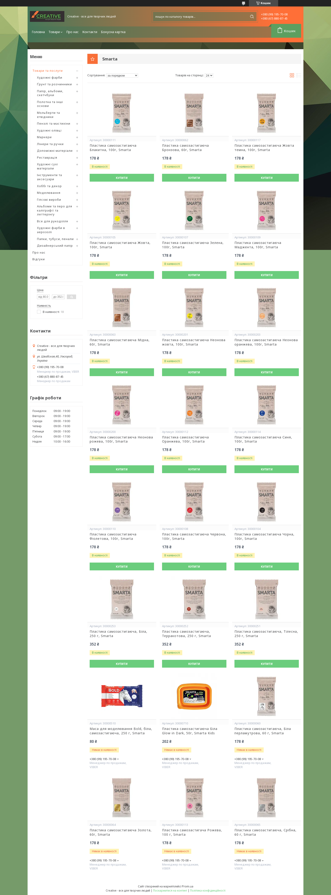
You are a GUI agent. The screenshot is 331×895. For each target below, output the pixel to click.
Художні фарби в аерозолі (51, 230)
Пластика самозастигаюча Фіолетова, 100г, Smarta (113, 536)
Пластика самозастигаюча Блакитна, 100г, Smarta (113, 147)
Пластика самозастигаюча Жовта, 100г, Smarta (120, 245)
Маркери (44, 137)
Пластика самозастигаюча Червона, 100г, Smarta (194, 536)
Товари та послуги (47, 71)
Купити (122, 178)
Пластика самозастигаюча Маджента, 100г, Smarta (257, 245)
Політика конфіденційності (207, 890)
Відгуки (38, 259)
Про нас (72, 32)
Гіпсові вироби (49, 199)
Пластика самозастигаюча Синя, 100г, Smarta (263, 439)
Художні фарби (49, 77)
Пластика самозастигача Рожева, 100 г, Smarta (192, 832)
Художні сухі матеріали (47, 166)
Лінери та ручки (50, 144)
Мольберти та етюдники (48, 115)
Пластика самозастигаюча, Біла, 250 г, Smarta (118, 633)
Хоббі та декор (49, 186)
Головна (38, 32)
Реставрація (47, 157)
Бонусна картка (113, 32)
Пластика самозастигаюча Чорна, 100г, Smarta (264, 536)
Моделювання (48, 193)
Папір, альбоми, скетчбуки (50, 93)
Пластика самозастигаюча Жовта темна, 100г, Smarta (264, 147)
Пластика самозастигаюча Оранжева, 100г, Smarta (185, 439)
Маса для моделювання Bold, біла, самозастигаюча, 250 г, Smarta (121, 731)
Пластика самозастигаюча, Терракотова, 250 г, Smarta (186, 633)
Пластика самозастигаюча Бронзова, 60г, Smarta (185, 147)
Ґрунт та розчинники (54, 84)
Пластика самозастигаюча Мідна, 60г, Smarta (120, 342)
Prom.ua (187, 886)
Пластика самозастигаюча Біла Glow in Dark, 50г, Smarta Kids (189, 731)
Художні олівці (49, 130)
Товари (54, 32)
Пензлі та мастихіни (53, 123)
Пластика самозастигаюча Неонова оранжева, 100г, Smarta (266, 342)
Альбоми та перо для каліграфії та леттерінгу (54, 210)
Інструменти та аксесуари (49, 177)
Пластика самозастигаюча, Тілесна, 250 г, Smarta (266, 633)
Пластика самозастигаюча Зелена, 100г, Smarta (193, 245)
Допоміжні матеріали (55, 151)
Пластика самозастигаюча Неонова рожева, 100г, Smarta (121, 439)
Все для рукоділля (52, 221)
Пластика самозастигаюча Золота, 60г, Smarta (121, 832)
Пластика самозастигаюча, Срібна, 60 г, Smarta (265, 832)
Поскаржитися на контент (170, 890)
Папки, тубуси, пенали (55, 239)
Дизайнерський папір (55, 245)
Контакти (89, 32)
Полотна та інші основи (50, 104)
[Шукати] (252, 16)
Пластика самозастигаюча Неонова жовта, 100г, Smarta (193, 342)
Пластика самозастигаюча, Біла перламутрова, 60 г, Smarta (262, 731)
